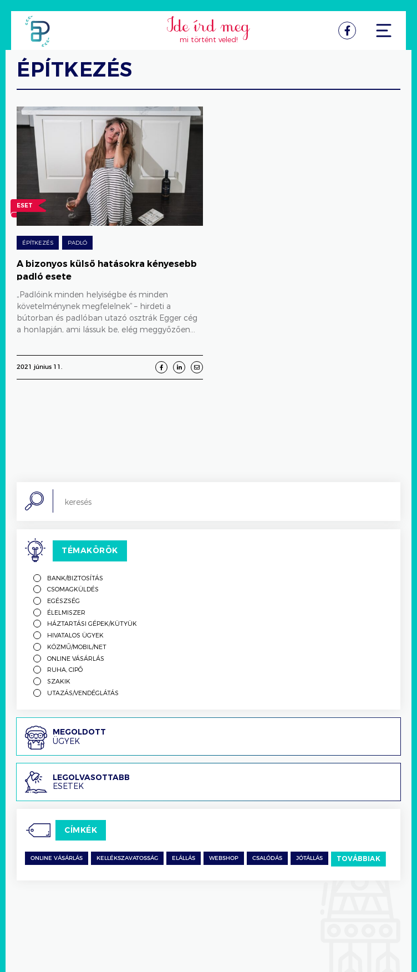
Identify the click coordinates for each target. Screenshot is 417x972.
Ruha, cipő (65, 669)
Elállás (183, 858)
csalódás (267, 858)
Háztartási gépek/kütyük (92, 623)
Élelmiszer (66, 612)
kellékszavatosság (127, 858)
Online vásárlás (75, 658)
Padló (77, 242)
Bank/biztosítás (75, 577)
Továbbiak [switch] (358, 858)
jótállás (309, 858)
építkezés (37, 242)
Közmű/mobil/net (76, 646)
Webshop (223, 858)
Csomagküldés (73, 589)
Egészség (63, 600)
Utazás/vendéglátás (83, 692)
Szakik (58, 681)
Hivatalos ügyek (75, 635)
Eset (25, 207)
